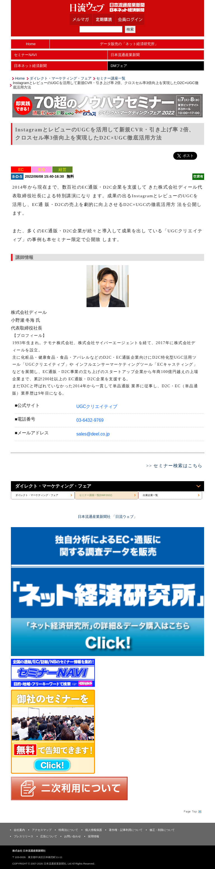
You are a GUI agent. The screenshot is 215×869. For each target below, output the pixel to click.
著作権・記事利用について (125, 829)
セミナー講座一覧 (110, 78)
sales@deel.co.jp (93, 434)
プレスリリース (23, 836)
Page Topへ (192, 812)
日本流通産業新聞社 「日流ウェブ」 (107, 517)
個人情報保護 (93, 829)
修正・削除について (162, 829)
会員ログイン (134, 19)
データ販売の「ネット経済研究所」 (129, 44)
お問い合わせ (72, 836)
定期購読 (111, 19)
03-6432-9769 (90, 420)
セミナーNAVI (25, 55)
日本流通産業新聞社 (107, 7)
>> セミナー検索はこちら (174, 465)
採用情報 (93, 836)
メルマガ (88, 19)
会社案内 (19, 829)
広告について (48, 836)
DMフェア (119, 66)
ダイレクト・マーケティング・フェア (61, 78)
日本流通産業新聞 (125, 55)
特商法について (68, 829)
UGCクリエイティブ (97, 406)
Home (31, 44)
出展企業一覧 (150, 495)
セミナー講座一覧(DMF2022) (95, 495)
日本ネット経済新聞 (30, 66)
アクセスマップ (42, 829)
